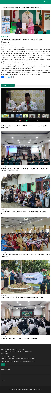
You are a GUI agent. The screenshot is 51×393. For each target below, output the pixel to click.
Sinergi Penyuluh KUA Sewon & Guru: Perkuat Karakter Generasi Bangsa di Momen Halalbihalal (25, 255)
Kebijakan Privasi (5, 369)
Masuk (2, 380)
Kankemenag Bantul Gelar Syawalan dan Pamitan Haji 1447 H (19, 338)
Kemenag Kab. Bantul (22, 389)
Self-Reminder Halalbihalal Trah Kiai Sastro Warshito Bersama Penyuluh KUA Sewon (24, 212)
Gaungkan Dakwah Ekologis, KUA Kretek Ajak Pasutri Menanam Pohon (22, 297)
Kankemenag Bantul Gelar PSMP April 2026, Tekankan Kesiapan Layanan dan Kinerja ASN (24, 126)
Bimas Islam (10, 7)
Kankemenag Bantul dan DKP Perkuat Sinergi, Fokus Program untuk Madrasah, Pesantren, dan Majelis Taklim (24, 169)
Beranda (3, 7)
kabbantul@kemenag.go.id (8, 356)
